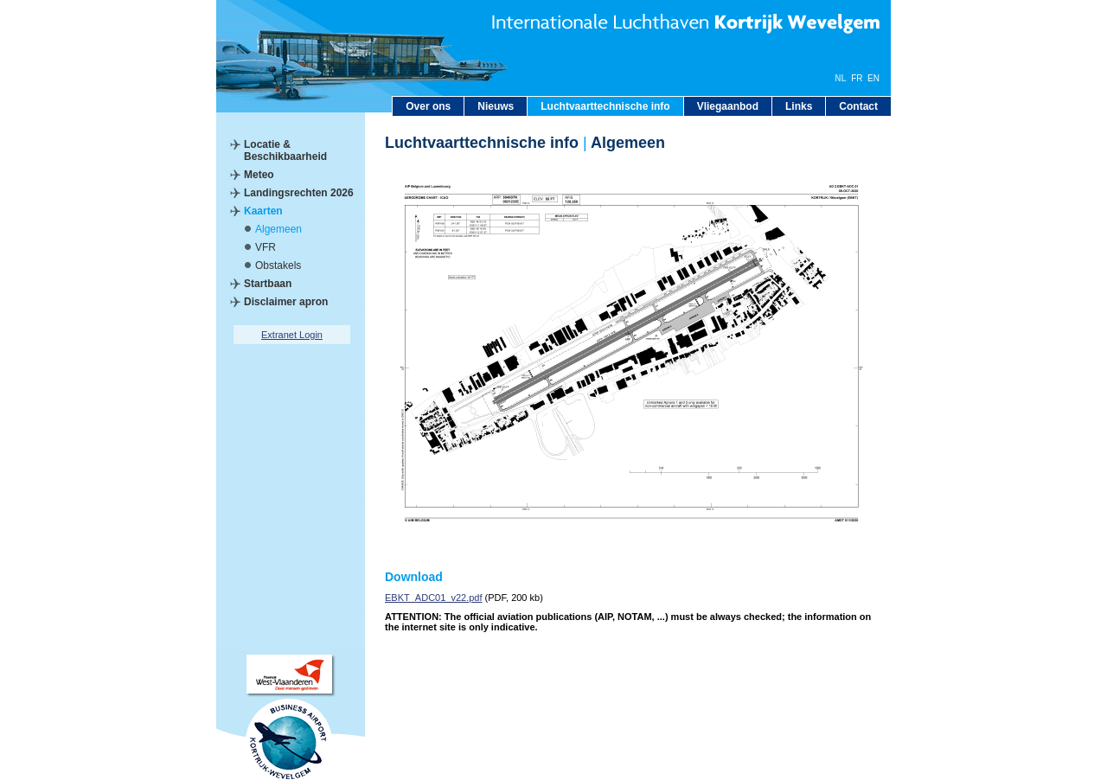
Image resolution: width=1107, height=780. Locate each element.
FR (856, 78)
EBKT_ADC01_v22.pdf (434, 597)
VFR (265, 247)
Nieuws (495, 106)
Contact (858, 106)
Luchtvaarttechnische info (605, 106)
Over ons (428, 106)
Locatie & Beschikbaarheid (285, 150)
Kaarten (263, 211)
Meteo (259, 175)
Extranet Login (292, 334)
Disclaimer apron (286, 302)
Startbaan (267, 284)
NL (840, 78)
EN (873, 78)
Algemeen (278, 229)
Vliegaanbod (727, 106)
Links (798, 106)
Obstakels (278, 265)
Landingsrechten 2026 (299, 193)
